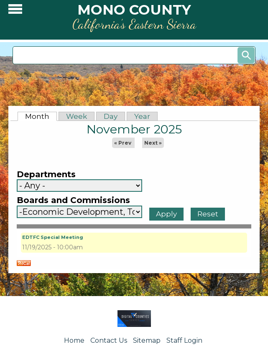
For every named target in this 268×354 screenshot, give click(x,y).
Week (76, 116)
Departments (46, 174)
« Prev (122, 143)
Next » (153, 143)
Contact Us (108, 340)
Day (110, 116)
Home (74, 340)
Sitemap (147, 340)
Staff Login (184, 340)
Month (41, 116)
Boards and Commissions (73, 200)
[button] (15, 11)
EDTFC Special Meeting (52, 237)
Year (142, 116)
